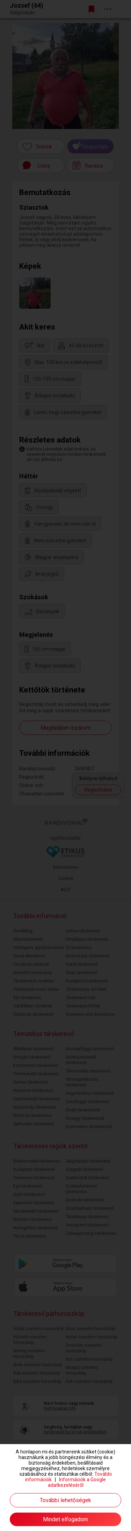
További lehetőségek (65, 1500)
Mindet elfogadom (65, 1519)
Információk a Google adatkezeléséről (77, 1482)
